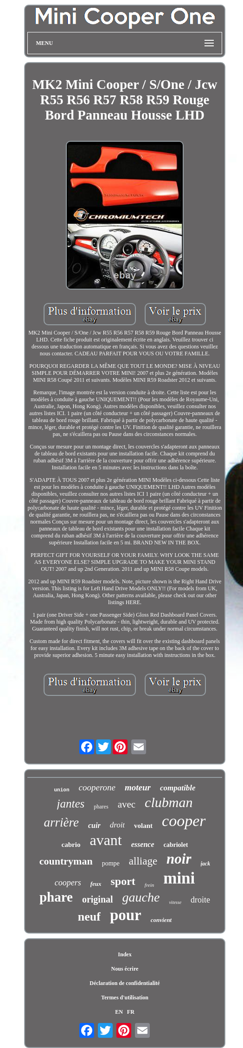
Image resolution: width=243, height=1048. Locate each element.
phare (56, 897)
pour (125, 915)
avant (106, 840)
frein (149, 885)
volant (143, 825)
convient (161, 919)
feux (96, 883)
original (97, 899)
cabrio (71, 844)
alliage (143, 861)
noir (178, 859)
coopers (68, 882)
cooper (183, 820)
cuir (94, 825)
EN (119, 1012)
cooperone (97, 787)
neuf (89, 916)
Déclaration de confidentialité (125, 983)
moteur (138, 787)
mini (179, 878)
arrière (61, 822)
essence (142, 844)
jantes (71, 803)
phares (101, 806)
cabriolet (176, 844)
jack (206, 863)
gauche (141, 897)
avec (126, 804)
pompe (111, 863)
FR (130, 1012)
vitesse (175, 902)
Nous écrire (125, 969)
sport (123, 881)
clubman (168, 802)
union (62, 790)
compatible (177, 787)
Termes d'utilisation (124, 997)
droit (117, 825)
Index (124, 954)
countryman (66, 861)
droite (200, 899)
